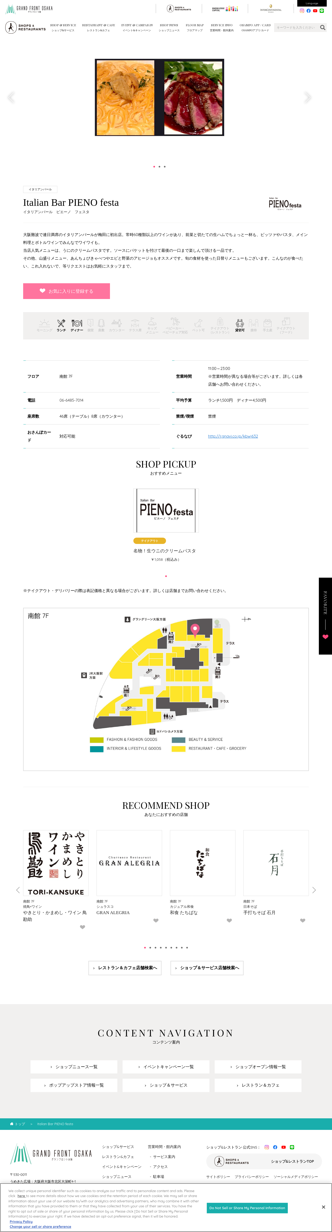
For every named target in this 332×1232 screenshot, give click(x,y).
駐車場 (158, 1176)
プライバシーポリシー (252, 1177)
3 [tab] (165, 167)
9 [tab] (187, 948)
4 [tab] (161, 948)
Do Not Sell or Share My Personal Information (247, 1212)
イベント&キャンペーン (122, 1166)
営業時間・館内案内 (164, 1146)
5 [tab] (166, 948)
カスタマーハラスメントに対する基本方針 (238, 1186)
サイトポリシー (218, 1177)
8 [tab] (182, 948)
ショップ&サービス (118, 1146)
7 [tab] (176, 948)
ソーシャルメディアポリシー (296, 1177)
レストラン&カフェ (118, 1156)
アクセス (160, 1166)
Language (312, 3)
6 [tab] (171, 948)
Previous (11, 97)
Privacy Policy (21, 1226)
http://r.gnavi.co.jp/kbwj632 (233, 436)
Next (307, 97)
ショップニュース (117, 1176)
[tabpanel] (159, 97)
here (22, 1201)
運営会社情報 (286, 1186)
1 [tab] (154, 167)
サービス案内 (164, 1156)
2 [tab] (159, 167)
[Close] (323, 1212)
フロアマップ (164, 1186)
